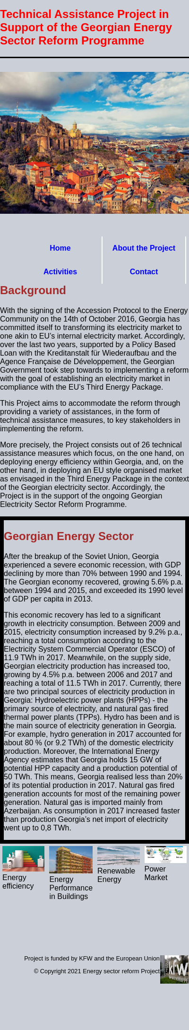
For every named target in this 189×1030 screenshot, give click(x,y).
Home (60, 248)
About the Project (143, 248)
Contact (144, 272)
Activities (60, 272)
